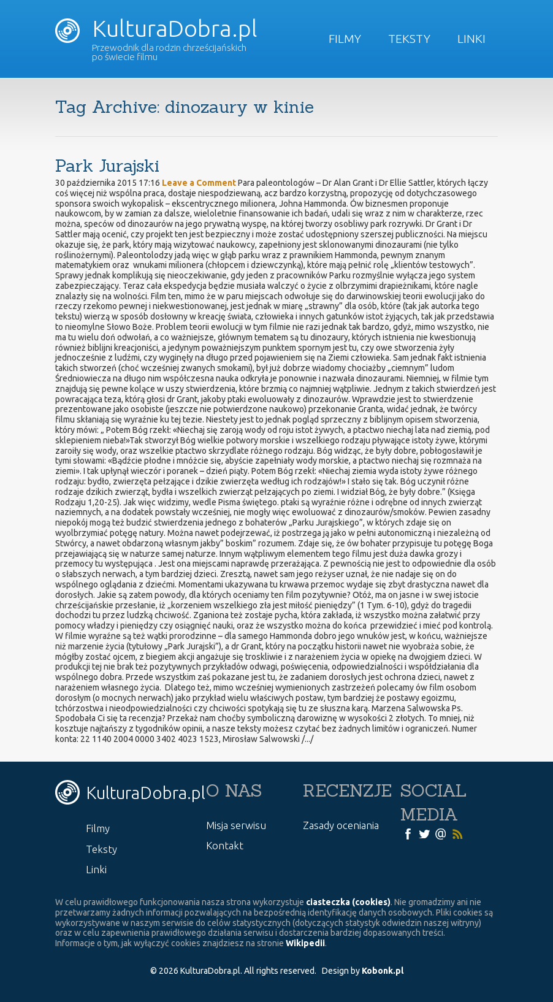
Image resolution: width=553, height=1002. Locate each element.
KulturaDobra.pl (156, 28)
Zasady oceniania (341, 825)
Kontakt (224, 845)
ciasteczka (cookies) (348, 902)
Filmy (345, 38)
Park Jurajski (107, 166)
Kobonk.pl (382, 971)
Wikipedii (305, 943)
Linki (471, 38)
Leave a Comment (199, 183)
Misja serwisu (236, 825)
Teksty (409, 38)
